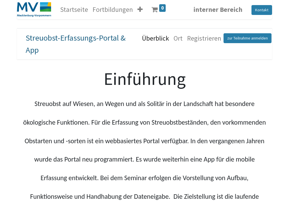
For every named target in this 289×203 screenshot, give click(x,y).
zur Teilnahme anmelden (247, 38)
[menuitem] (155, 38)
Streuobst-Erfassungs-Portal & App (76, 44)
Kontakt (261, 9)
